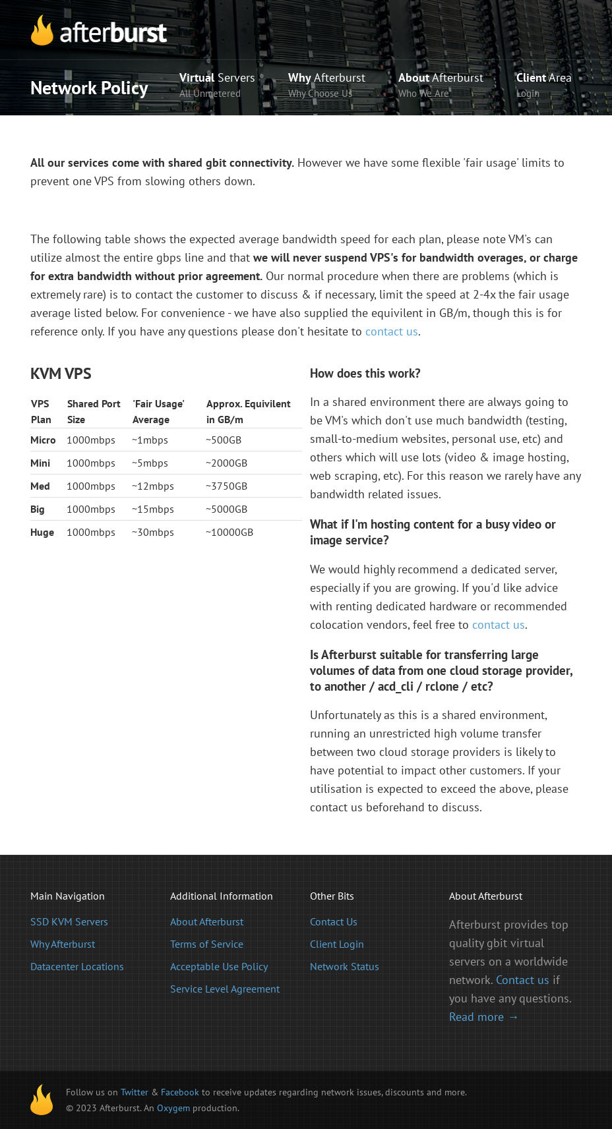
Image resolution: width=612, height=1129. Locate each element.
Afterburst (326, 85)
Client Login (337, 943)
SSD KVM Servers (69, 921)
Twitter (134, 1092)
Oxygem (173, 1108)
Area (544, 85)
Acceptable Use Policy (219, 966)
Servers (217, 85)
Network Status (344, 966)
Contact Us (333, 921)
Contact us (522, 979)
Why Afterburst (62, 943)
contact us (391, 331)
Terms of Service (206, 943)
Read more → (484, 1016)
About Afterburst (206, 921)
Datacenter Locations (77, 966)
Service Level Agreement (225, 988)
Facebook (180, 1092)
